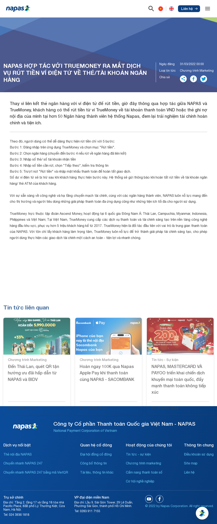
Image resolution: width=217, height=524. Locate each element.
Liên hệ (189, 9)
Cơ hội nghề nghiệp (140, 481)
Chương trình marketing (143, 463)
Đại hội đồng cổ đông (96, 454)
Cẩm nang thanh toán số (144, 472)
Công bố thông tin (93, 463)
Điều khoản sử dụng (199, 454)
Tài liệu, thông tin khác (97, 472)
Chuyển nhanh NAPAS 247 (23, 463)
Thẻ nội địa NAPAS (17, 454)
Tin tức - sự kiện (138, 454)
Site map (191, 463)
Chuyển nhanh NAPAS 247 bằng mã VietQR (35, 472)
